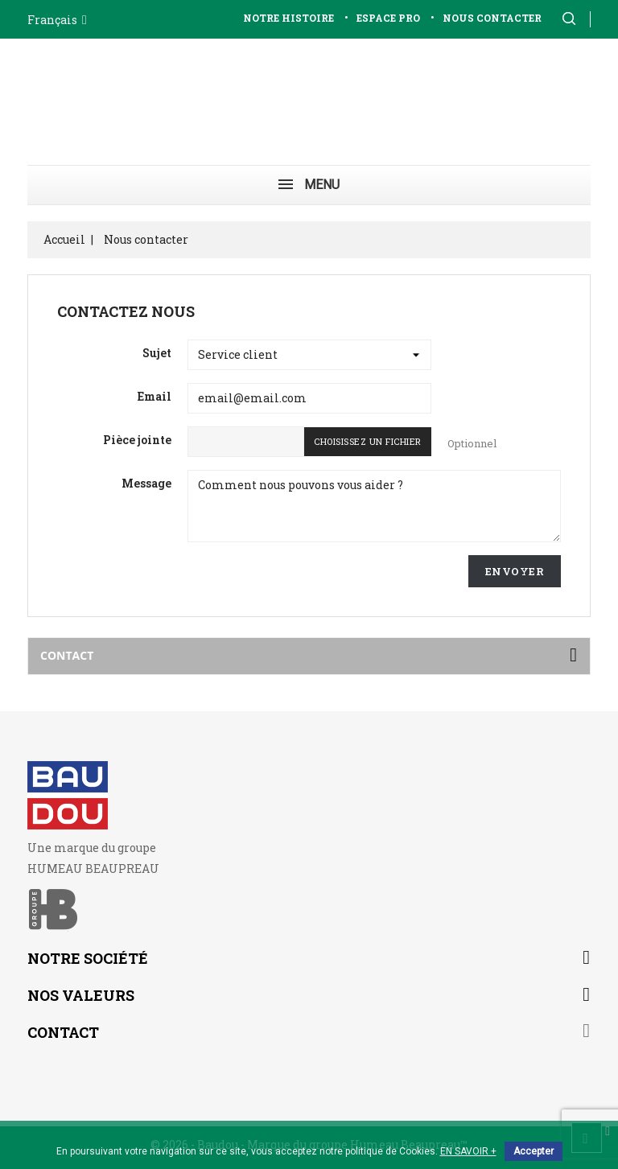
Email (154, 396)
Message (146, 483)
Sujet (156, 352)
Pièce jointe (137, 439)
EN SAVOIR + (468, 1151)
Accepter (533, 1151)
